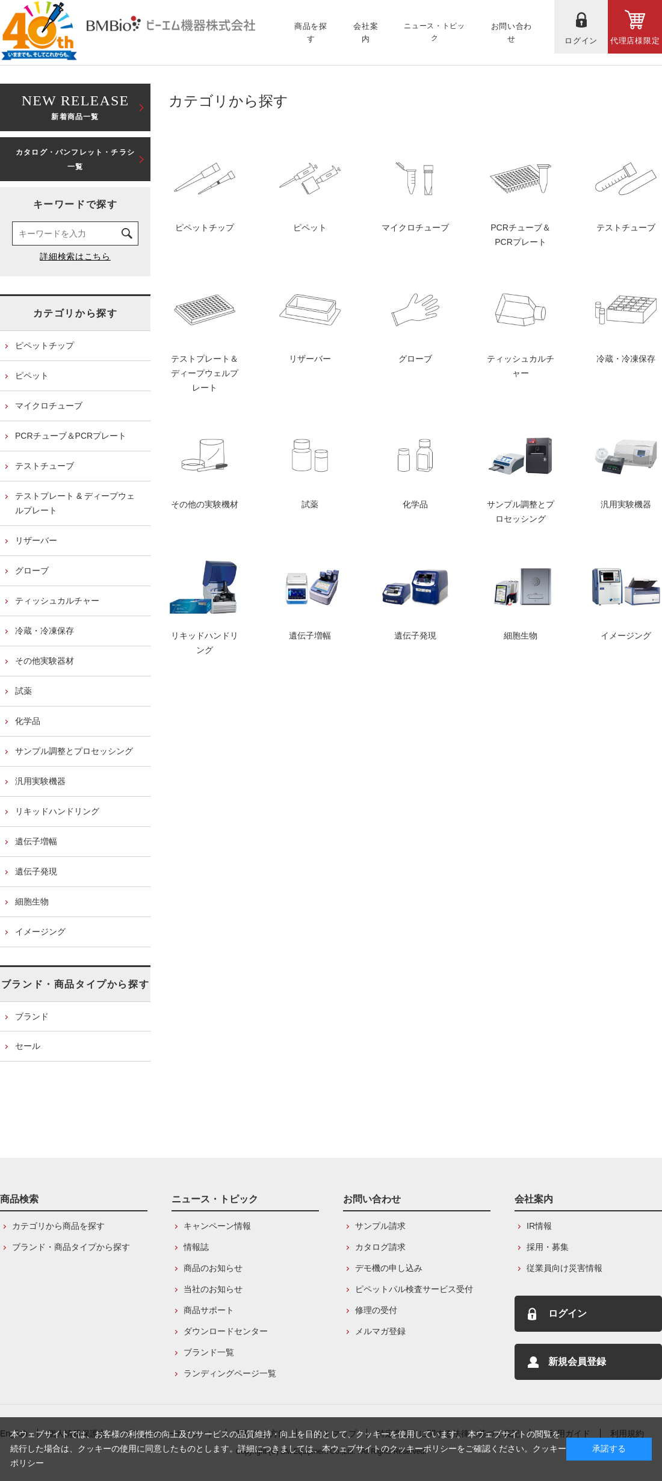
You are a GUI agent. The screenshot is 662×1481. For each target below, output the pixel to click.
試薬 (23, 691)
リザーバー (36, 540)
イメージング (40, 931)
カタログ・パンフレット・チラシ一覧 (75, 159)
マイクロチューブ (48, 405)
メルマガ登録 (380, 1331)
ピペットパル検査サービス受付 (414, 1289)
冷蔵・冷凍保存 (44, 630)
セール (27, 1046)
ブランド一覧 (209, 1352)
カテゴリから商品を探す (58, 1226)
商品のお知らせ (213, 1268)
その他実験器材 (44, 661)
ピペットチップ (44, 345)
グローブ (32, 570)
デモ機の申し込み (388, 1268)
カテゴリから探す (75, 313)
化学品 (27, 721)
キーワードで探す (75, 204)
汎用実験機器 (40, 781)
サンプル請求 (380, 1226)
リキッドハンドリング (57, 811)
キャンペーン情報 (217, 1226)
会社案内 (534, 1199)
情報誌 (196, 1247)
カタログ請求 (380, 1247)
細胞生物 (32, 901)
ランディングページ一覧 (230, 1373)
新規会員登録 (577, 1361)
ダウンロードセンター (226, 1331)
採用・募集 (548, 1247)
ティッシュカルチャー (57, 600)
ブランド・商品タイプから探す (75, 984)
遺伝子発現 (36, 871)
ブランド (32, 1016)
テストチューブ (44, 466)
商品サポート (209, 1310)
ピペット (32, 375)
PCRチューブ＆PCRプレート (70, 436)
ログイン (567, 1313)
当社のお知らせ (213, 1289)
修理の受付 (376, 1310)
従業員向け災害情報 (564, 1268)
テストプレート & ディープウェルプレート (75, 503)
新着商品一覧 (75, 106)
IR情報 (539, 1226)
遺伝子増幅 (36, 841)
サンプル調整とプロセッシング (74, 751)
